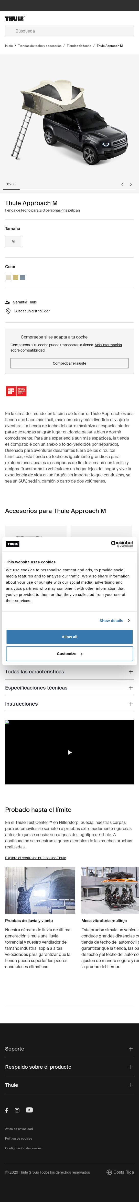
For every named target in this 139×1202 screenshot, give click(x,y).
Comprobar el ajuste (69, 363)
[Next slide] (131, 184)
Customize (69, 653)
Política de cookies (18, 1139)
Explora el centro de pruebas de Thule (35, 858)
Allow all (69, 637)
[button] (69, 752)
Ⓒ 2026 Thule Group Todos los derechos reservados (47, 1172)
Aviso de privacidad (19, 1129)
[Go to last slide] (122, 184)
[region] (69, 752)
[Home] (26, 18)
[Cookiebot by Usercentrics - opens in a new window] (110, 544)
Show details (111, 620)
